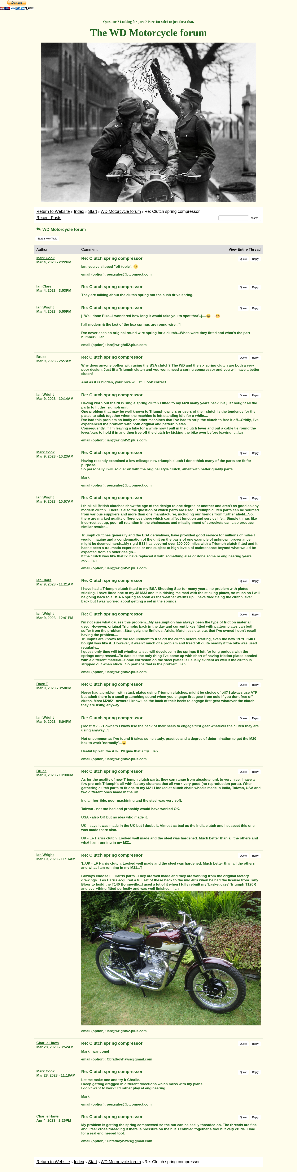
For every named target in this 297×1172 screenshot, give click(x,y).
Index (79, 211)
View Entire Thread (245, 249)
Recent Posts (48, 217)
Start (92, 211)
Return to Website (53, 211)
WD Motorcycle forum (121, 211)
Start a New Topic (47, 238)
